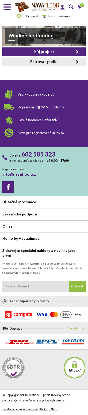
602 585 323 (38, 154)
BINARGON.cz (48, 409)
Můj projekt (27, 16)
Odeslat (77, 286)
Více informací (76, 328)
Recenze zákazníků (56, 16)
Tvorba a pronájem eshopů (20, 409)
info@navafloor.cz (19, 174)
